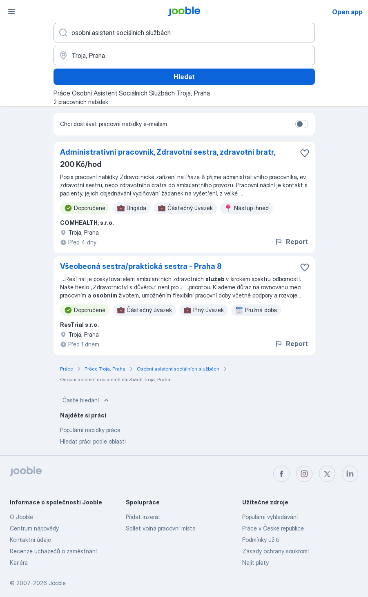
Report (291, 241)
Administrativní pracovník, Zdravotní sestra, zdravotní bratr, (167, 152)
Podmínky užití (260, 539)
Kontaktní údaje (30, 539)
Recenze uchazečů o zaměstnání (53, 551)
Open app (347, 12)
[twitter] (327, 474)
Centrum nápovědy (34, 528)
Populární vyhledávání (270, 516)
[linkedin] (350, 474)
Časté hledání (86, 400)
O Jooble (21, 516)
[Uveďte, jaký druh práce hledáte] (184, 32)
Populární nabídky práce (90, 429)
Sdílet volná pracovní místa (161, 528)
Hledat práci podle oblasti (93, 441)
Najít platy (255, 562)
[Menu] (11, 11)
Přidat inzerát (143, 516)
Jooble (57, 582)
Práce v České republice (273, 528)
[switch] (301, 124)
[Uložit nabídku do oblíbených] (304, 153)
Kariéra (19, 562)
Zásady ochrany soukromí (275, 551)
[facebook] (281, 474)
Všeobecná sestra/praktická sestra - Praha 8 (141, 266)
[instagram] (304, 474)
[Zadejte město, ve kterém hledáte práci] (184, 55)
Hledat (184, 77)
